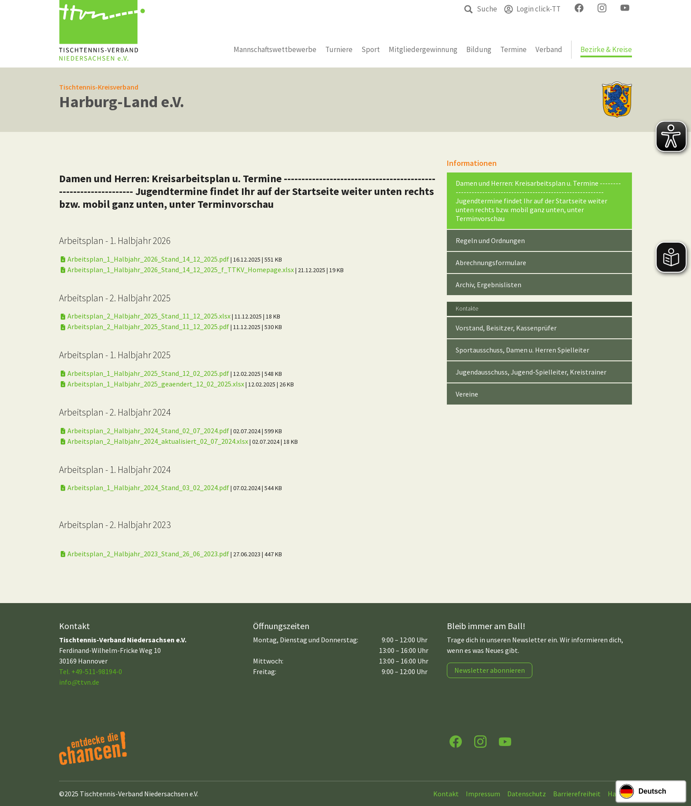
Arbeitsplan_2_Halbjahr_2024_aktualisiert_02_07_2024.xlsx (154, 441)
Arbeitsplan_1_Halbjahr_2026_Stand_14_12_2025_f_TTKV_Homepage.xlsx (177, 269)
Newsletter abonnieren (489, 670)
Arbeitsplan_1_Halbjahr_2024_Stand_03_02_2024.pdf (144, 487)
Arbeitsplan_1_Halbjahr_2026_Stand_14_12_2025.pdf (144, 259)
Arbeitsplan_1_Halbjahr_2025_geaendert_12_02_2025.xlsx (152, 383)
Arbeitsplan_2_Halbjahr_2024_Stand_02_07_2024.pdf (144, 430)
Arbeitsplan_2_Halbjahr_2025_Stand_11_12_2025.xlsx (145, 315)
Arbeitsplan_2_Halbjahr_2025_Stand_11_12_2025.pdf (144, 326)
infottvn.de (79, 682)
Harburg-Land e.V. (121, 102)
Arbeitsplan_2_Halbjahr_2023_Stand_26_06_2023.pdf (144, 553)
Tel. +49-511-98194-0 (90, 671)
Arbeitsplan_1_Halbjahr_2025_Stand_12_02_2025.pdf (144, 373)
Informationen (472, 163)
